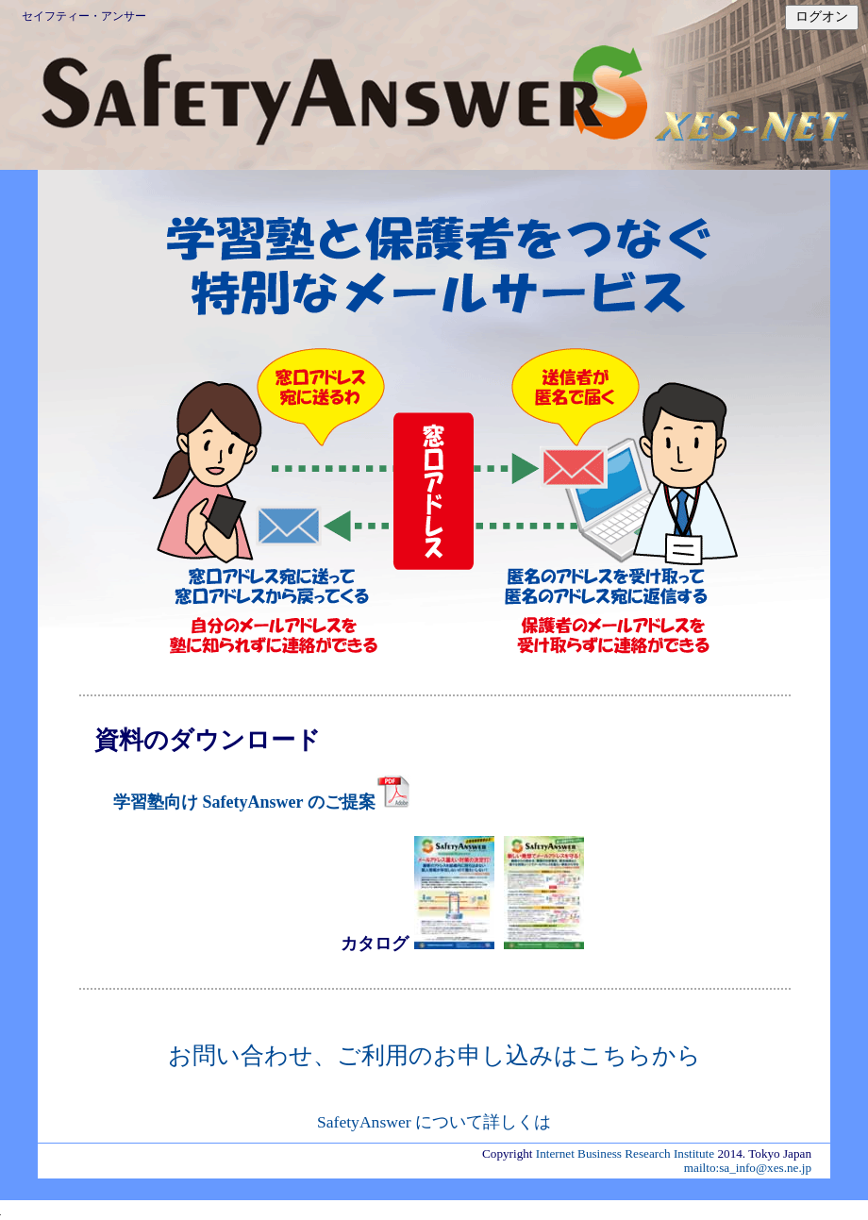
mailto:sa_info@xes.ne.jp (747, 1168)
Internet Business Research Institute (625, 1153)
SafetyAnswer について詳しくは (434, 1121)
